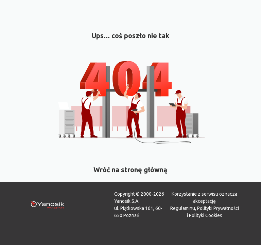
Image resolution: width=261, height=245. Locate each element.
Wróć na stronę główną (130, 170)
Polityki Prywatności (218, 208)
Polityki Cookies (205, 215)
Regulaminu (182, 208)
